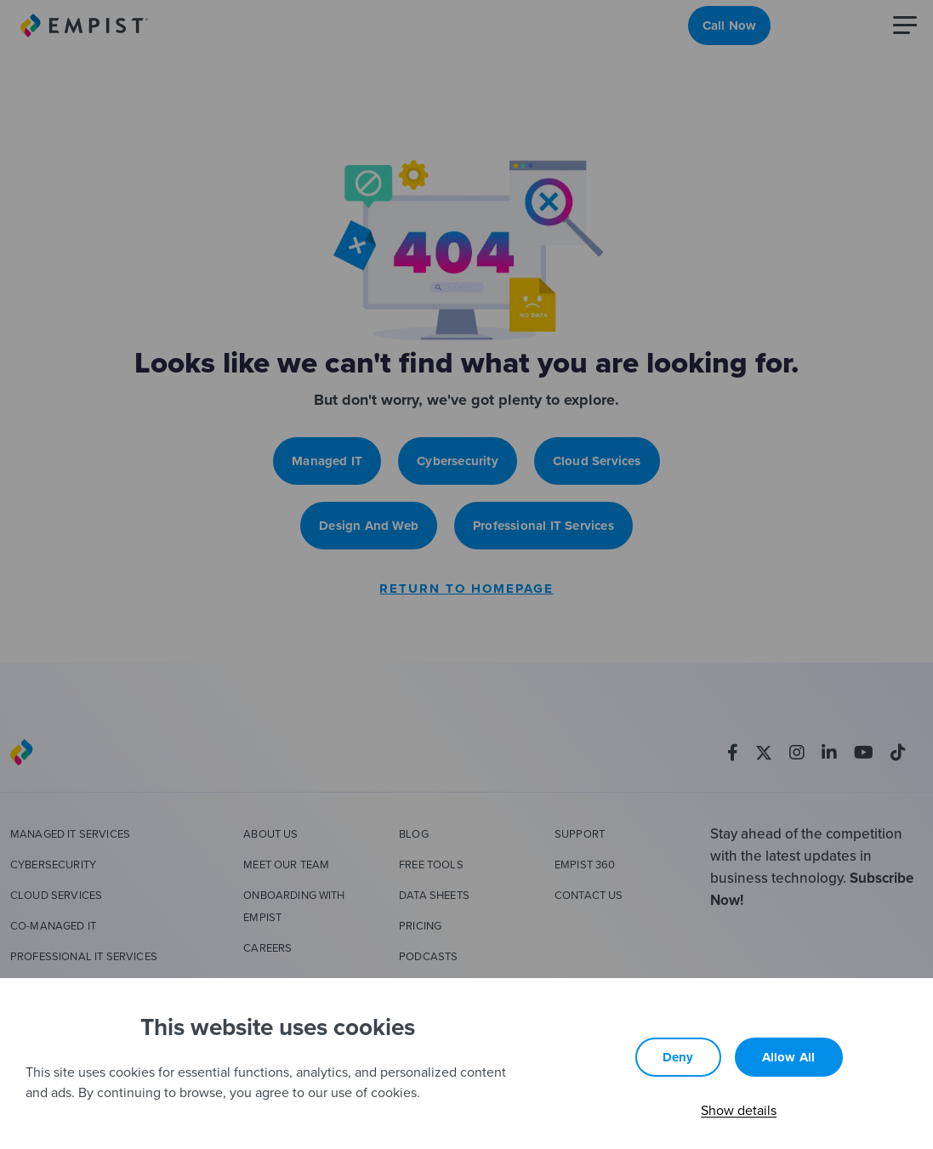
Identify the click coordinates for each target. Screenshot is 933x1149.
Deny (678, 1057)
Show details (739, 1110)
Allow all (789, 1057)
